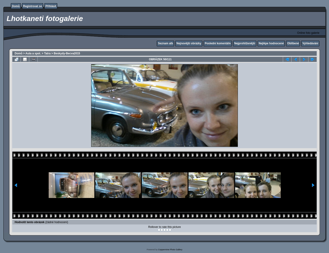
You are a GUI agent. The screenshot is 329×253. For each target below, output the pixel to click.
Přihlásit (50, 6)
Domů (16, 6)
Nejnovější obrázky (188, 43)
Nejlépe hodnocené (271, 43)
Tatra (47, 53)
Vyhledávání (310, 43)
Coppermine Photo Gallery (170, 249)
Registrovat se (32, 6)
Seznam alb (165, 43)
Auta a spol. (33, 53)
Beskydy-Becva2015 (67, 53)
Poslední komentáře (218, 43)
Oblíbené (293, 43)
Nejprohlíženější (244, 43)
